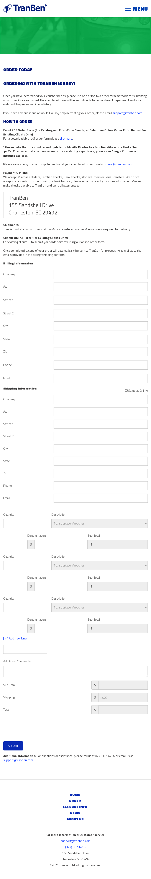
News (75, 813)
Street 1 (8, 300)
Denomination (36, 535)
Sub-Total (94, 535)
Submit (13, 746)
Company (9, 274)
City (5, 325)
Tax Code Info (74, 807)
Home (75, 795)
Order (75, 801)
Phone (7, 364)
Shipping (9, 697)
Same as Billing (136, 390)
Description (58, 514)
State (6, 339)
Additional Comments (17, 661)
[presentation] (33, 729)
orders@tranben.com (118, 164)
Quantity (8, 514)
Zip (5, 351)
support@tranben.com (127, 113)
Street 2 (8, 313)
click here (66, 138)
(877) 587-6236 (75, 847)
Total (6, 709)
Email (6, 378)
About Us (75, 819)
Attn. (6, 286)
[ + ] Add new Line (15, 638)
